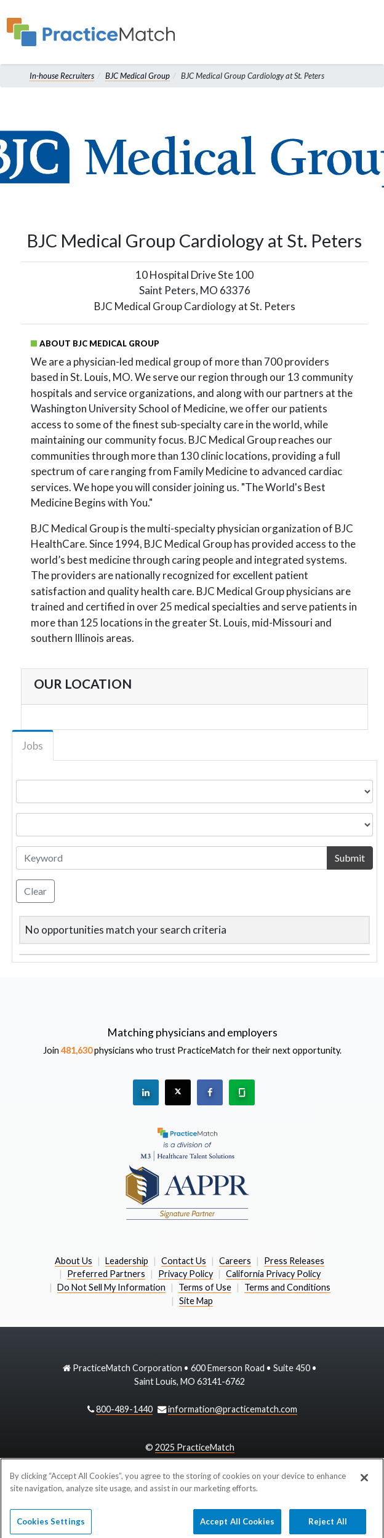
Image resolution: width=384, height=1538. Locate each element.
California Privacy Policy (273, 1273)
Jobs (32, 745)
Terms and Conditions (287, 1287)
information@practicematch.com (232, 1409)
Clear (35, 891)
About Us (73, 1261)
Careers (235, 1261)
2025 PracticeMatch (194, 1447)
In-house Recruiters (62, 76)
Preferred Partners (106, 1273)
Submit (350, 857)
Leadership (126, 1261)
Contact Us (183, 1261)
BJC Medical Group (137, 76)
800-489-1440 (124, 1409)
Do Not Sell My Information (111, 1287)
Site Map (196, 1301)
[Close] (364, 1485)
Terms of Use (204, 1287)
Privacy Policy (185, 1273)
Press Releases (294, 1261)
